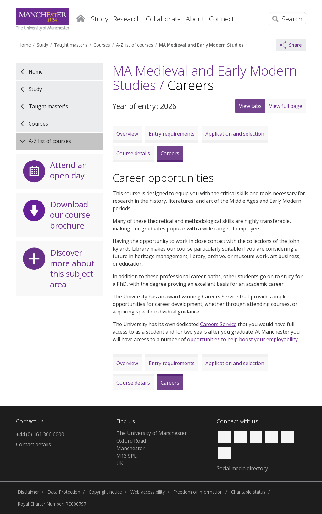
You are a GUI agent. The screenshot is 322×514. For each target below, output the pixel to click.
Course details (133, 153)
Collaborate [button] (163, 18)
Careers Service (218, 324)
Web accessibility (147, 492)
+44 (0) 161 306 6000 (40, 434)
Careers (170, 153)
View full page (285, 106)
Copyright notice (105, 492)
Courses (101, 45)
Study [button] (99, 18)
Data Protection (63, 492)
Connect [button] (221, 18)
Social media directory (242, 468)
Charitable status (248, 492)
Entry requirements (172, 133)
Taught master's (70, 45)
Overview (127, 133)
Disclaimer (28, 492)
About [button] (195, 18)
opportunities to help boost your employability (242, 339)
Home (80, 17)
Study (42, 45)
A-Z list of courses (134, 45)
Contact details (33, 444)
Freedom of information (198, 492)
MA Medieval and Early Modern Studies (201, 45)
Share (291, 45)
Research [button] (127, 18)
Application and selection (234, 133)
